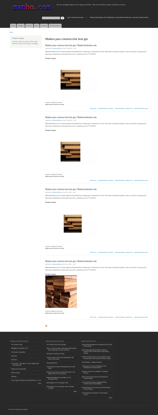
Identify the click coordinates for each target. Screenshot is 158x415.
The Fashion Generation (18, 352)
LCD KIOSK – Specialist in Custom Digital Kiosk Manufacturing (25, 364)
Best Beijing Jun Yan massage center (57, 383)
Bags (35, 41)
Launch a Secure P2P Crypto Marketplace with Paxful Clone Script (60, 358)
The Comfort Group (16, 344)
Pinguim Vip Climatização (18, 369)
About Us (44, 26)
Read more (93, 108)
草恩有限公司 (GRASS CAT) (19, 348)
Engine (29, 43)
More (39, 383)
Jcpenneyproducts (52, 363)
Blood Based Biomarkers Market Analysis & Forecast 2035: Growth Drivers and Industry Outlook (95, 351)
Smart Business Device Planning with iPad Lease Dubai (61, 367)
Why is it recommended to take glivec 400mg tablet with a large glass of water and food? (61, 349)
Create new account (78, 17)
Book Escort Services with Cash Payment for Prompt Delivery (95, 377)
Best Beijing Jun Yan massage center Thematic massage (60, 387)
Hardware (15, 43)
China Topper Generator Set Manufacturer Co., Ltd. (26, 380)
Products (29, 26)
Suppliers (21, 26)
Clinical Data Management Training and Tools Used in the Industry (97, 345)
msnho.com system (21, 409)
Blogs (36, 26)
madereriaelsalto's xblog (140, 108)
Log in (69, 17)
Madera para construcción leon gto (55, 104)
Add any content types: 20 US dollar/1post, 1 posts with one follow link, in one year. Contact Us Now (119, 17)
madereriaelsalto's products (105, 108)
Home (13, 26)
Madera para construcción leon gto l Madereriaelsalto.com (71, 45)
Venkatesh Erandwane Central (55, 353)
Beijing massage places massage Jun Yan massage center (59, 378)
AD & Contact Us (55, 26)
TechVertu (14, 356)
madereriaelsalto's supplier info (123, 108)
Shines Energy (15, 372)
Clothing (14, 41)
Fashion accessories (23, 41)
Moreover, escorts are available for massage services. (95, 372)
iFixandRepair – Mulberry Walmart (92, 362)
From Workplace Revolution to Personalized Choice (95, 393)
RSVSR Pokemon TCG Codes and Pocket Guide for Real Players (96, 388)
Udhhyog (13, 376)
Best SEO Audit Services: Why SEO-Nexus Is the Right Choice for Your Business (61, 372)
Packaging (35, 43)
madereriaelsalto (57, 48)
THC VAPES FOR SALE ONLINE (56, 344)
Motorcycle (22, 43)
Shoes (32, 41)
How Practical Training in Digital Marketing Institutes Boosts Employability (94, 383)
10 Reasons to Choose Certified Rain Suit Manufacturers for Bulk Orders (94, 366)
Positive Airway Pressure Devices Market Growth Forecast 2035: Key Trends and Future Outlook (96, 357)
